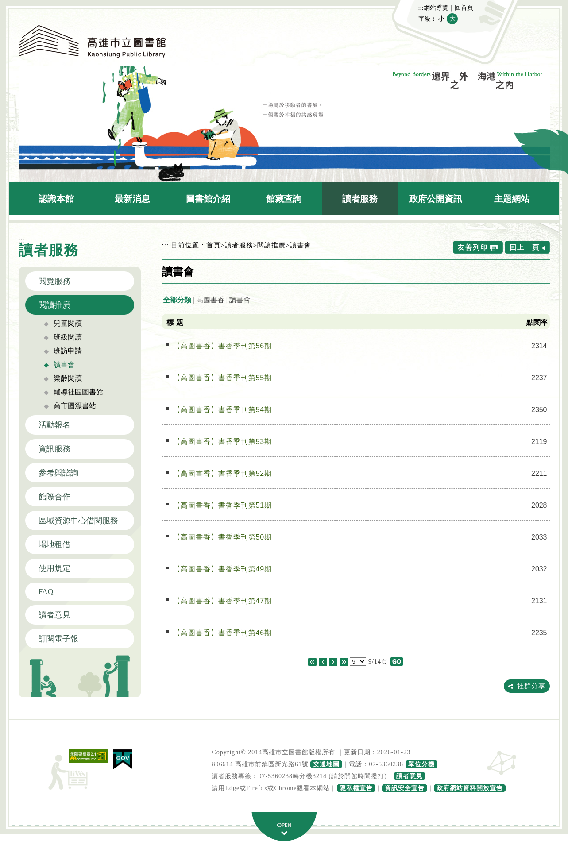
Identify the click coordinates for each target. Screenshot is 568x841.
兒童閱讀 (68, 323)
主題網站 (511, 199)
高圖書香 (210, 300)
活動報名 (54, 424)
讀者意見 (54, 614)
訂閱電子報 (58, 638)
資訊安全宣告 (405, 788)
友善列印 (473, 247)
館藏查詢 (283, 199)
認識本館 (56, 199)
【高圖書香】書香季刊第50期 (222, 537)
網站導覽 (436, 7)
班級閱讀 (68, 337)
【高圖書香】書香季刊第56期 (222, 346)
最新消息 (132, 199)
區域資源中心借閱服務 (78, 520)
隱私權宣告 (356, 788)
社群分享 (531, 686)
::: (421, 7)
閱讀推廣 (54, 305)
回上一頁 (525, 247)
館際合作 (54, 496)
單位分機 (421, 764)
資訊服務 (54, 448)
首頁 (213, 245)
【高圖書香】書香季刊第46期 (222, 633)
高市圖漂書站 (75, 405)
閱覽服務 (54, 281)
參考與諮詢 (58, 472)
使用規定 (54, 568)
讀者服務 (360, 199)
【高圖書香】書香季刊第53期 (222, 441)
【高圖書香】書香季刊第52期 (222, 473)
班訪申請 (68, 351)
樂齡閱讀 (68, 378)
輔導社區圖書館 (78, 392)
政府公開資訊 (435, 199)
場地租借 (54, 544)
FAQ (46, 591)
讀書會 (64, 364)
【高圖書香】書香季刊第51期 (222, 505)
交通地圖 (326, 764)
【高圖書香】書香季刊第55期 (222, 378)
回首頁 (464, 7)
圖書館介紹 (208, 199)
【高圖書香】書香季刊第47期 (222, 601)
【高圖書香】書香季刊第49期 (222, 569)
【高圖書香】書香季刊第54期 (222, 409)
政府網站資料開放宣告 (470, 788)
